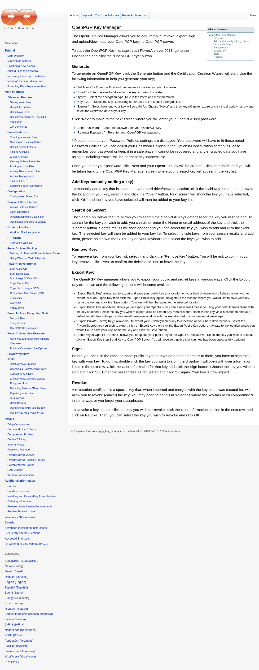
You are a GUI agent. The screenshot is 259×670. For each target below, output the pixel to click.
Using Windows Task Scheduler (28, 258)
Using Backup (18, 403)
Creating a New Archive (21, 66)
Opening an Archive (19, 60)
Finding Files (17, 181)
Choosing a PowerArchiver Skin (28, 368)
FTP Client (14, 237)
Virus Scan (16, 121)
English (20, 582)
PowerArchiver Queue (20, 454)
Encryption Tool (18, 383)
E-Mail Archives (19, 156)
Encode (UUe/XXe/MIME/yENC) (28, 378)
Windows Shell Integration (25, 232)
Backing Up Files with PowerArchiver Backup (35, 253)
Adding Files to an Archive (23, 70)
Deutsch (22, 577)
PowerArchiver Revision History (26, 459)
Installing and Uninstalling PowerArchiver (31, 496)
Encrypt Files (17, 323)
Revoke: (218, 57)
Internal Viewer (16, 444)
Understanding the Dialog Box (27, 216)
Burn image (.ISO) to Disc (24, 278)
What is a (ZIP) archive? (20, 517)
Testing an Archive (20, 102)
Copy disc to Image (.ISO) (25, 288)
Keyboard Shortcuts (17, 538)
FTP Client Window (21, 242)
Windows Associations (20, 475)
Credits (11, 486)
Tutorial (10, 50)
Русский (22, 646)
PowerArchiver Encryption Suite (27, 313)
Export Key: (220, 50)
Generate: (219, 38)
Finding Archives (19, 151)
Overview (15, 302)
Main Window (15, 55)
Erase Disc (16, 298)
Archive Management (22, 176)
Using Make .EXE (20, 112)
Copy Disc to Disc (20, 283)
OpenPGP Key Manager (223, 35)
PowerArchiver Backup (22, 248)
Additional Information (20, 480)
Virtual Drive (17, 307)
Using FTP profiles (20, 107)
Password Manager (19, 449)
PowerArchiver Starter (20, 464)
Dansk (18, 571)
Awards (9, 522)
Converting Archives (21, 373)
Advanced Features (19, 97)
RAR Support (15, 469)
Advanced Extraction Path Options (29, 338)
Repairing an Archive (22, 393)
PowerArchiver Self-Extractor (26, 333)
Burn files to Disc (19, 273)
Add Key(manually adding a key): (231, 41)
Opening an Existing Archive (26, 142)
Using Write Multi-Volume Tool (27, 412)
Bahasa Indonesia (40, 614)
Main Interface (14, 92)
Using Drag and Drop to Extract (27, 221)
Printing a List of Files (22, 166)
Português (25, 640)
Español (22, 587)
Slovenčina (27, 651)
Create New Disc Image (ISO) (27, 293)
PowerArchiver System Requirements (29, 506)
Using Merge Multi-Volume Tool (27, 407)
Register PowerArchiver (21, 511)
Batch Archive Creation (23, 364)
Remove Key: (221, 47)
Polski (18, 635)
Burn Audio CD (18, 268)
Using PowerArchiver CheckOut (28, 117)
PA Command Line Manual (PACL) (26, 543)
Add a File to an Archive (23, 207)
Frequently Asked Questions (22, 533)
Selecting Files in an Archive (26, 185)
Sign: (216, 53)
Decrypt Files (17, 318)
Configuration (16, 191)
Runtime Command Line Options (28, 348)
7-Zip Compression (18, 424)
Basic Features (16, 132)
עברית (9, 603)
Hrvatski (22, 608)
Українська (28, 656)
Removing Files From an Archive (26, 76)
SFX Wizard (17, 398)
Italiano (20, 619)
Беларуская (29, 560)
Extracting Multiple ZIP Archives (28, 388)
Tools (10, 359)
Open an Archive (19, 211)
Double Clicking (16, 439)
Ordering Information (19, 501)
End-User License (18, 491)
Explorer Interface (18, 227)
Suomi (18, 592)
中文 (15, 662)
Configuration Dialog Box (24, 196)
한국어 (19, 624)
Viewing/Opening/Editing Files (25, 81)
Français (22, 598)
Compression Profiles (20, 434)
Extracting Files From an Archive (26, 86)
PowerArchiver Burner (21, 263)
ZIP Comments (18, 126)
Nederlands (28, 630)
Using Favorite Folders (23, 147)
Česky (18, 566)
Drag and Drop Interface (22, 202)
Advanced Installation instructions (26, 528)
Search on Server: (223, 44)
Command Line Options (21, 429)
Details (9, 419)
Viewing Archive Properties (25, 161)
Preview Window (18, 353)
